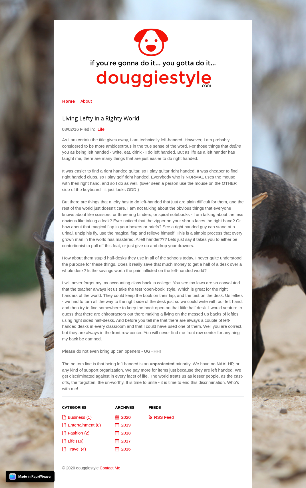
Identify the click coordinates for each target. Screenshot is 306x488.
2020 (125, 417)
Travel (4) (77, 449)
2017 (125, 441)
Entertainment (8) (84, 424)
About (86, 101)
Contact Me (110, 468)
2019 (125, 424)
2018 (125, 433)
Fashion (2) (79, 433)
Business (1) (80, 417)
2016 (125, 449)
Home (68, 101)
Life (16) (76, 441)
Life (101, 129)
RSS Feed (164, 417)
